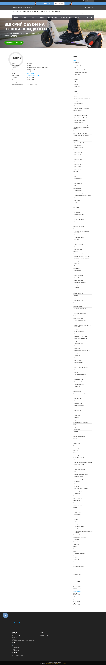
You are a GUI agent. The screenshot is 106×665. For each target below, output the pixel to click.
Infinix (75, 96)
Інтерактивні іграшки (79, 273)
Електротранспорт (77, 396)
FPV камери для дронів (79, 479)
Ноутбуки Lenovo (78, 178)
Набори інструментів (79, 345)
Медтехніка (76, 207)
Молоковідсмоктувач (79, 214)
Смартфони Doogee (78, 103)
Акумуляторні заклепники (80, 374)
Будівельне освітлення (79, 381)
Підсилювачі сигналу (79, 476)
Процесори (76, 261)
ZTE (75, 81)
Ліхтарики (75, 431)
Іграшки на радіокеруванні (80, 282)
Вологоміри (76, 541)
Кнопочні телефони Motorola (80, 117)
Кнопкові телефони (77, 110)
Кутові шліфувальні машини (80, 338)
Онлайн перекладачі (79, 237)
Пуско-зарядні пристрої (79, 357)
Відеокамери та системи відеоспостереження (78, 293)
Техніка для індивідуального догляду (82, 195)
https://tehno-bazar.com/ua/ (33, 75)
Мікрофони (76, 239)
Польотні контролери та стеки (81, 474)
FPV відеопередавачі (79, 471)
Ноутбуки (75, 171)
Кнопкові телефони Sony (79, 120)
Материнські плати (77, 505)
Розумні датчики (77, 441)
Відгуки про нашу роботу (19, 623)
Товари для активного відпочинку (81, 561)
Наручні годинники (78, 138)
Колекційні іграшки (78, 275)
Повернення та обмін (66, 17)
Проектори (75, 251)
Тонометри (76, 209)
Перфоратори (77, 328)
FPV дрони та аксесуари (78, 457)
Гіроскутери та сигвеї (79, 405)
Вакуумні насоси (78, 360)
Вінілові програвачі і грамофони (80, 422)
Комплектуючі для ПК (78, 253)
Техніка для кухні (78, 190)
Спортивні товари (77, 509)
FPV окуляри (77, 481)
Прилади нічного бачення (79, 436)
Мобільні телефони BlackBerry (81, 125)
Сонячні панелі (76, 443)
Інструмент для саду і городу (80, 336)
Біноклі (75, 507)
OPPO (75, 91)
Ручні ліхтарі (77, 434)
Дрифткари (77, 415)
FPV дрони (76, 486)
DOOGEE (76, 157)
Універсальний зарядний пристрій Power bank (81, 128)
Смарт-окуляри (76, 568)
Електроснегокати (78, 408)
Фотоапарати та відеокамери (80, 284)
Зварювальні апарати (79, 377)
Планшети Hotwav (78, 169)
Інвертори (75, 450)
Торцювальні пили (78, 343)
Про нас (74, 572)
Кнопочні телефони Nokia (80, 113)
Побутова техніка (77, 188)
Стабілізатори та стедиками (79, 521)
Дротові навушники (78, 145)
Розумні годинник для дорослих (81, 135)
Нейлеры (76, 372)
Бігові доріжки (77, 514)
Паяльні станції (76, 548)
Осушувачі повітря (78, 205)
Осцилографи (76, 429)
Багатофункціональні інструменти (82, 350)
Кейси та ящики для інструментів (81, 367)
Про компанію (17, 622)
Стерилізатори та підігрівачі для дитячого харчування (83, 532)
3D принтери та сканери (78, 105)
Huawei (76, 79)
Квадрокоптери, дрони (78, 226)
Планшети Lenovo (78, 152)
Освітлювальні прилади (78, 566)
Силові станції (77, 512)
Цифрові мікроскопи (77, 130)
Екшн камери (76, 224)
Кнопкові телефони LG (79, 122)
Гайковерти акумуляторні (80, 333)
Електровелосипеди (79, 400)
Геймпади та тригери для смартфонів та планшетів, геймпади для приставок (82, 303)
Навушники (75, 140)
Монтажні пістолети (78, 362)
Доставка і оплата (52, 17)
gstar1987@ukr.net (77, 591)
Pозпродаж (33, 17)
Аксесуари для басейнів (79, 553)
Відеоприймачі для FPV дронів (81, 488)
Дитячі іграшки (76, 268)
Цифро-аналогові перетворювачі (80, 427)
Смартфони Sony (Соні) (79, 69)
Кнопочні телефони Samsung (80, 115)
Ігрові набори (77, 277)
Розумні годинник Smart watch (80, 133)
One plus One (77, 74)
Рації (74, 315)
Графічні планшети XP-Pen (80, 308)
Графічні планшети (77, 306)
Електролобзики (78, 348)
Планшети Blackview (78, 164)
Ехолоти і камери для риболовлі (80, 393)
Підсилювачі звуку (78, 147)
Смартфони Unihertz (78, 93)
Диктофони (76, 539)
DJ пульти (75, 419)
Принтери (75, 438)
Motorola (76, 84)
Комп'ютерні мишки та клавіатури (82, 258)
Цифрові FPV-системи (79, 464)
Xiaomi (75, 77)
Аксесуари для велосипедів (79, 455)
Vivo (75, 89)
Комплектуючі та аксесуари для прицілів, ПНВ (80, 556)
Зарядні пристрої (78, 234)
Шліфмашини (77, 341)
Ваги (75, 197)
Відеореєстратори (77, 498)
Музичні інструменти (79, 246)
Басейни (75, 551)
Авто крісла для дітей (79, 526)
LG (75, 67)
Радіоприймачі (76, 500)
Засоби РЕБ (77, 493)
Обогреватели (76, 564)
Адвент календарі (78, 280)
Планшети (75, 149)
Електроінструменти (78, 318)
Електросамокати (78, 398)
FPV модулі (76, 467)
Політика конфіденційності (61, 663)
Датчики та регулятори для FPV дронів (83, 462)
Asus (75, 173)
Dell (75, 181)
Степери (76, 519)
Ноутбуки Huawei (78, 183)
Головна (16, 17)
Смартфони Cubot (78, 101)
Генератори (77, 323)
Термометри (77, 221)
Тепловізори (76, 417)
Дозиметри (76, 559)
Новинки (42, 17)
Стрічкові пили (77, 365)
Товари (24, 17)
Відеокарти (77, 263)
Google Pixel (77, 86)
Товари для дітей (77, 524)
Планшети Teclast (78, 166)
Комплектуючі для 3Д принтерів (81, 108)
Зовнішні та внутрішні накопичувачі (82, 256)
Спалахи (76, 289)
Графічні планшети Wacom (80, 313)
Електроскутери (78, 403)
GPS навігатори (76, 265)
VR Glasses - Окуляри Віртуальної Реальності (81, 232)
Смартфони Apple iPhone (79, 65)
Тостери (76, 202)
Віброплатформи (78, 517)
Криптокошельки (78, 249)
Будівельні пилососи (79, 331)
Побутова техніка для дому (80, 193)
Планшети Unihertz (78, 159)
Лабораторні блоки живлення (80, 537)
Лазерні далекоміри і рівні (80, 320)
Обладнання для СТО (79, 384)
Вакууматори (77, 200)
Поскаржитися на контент (50, 663)
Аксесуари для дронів (79, 491)
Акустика (75, 295)
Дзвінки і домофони (78, 244)
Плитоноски (76, 495)
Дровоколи (77, 386)
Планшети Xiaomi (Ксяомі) (80, 161)
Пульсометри (77, 212)
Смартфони (76, 62)
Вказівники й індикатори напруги (80, 534)
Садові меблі (76, 544)
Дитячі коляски (77, 528)
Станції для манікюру (79, 219)
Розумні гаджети (77, 228)
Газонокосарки (77, 389)
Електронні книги (77, 502)
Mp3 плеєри (77, 298)
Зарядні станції (76, 445)
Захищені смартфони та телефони (82, 98)
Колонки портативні (78, 300)
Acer (75, 176)
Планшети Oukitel (78, 154)
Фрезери (76, 353)
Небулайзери (77, 217)
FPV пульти (77, 483)
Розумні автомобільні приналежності (82, 242)
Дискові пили (77, 355)
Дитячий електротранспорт (80, 412)
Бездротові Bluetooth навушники (81, 142)
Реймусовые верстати (79, 369)
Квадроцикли (77, 410)
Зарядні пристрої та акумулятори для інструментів (82, 326)
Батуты (75, 546)
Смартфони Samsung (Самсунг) (81, 72)
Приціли (75, 452)
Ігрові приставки (77, 391)
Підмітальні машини (78, 379)
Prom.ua (59, 662)
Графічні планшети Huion (80, 311)
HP (75, 185)
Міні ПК (75, 424)
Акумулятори (76, 448)
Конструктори (77, 270)
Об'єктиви (76, 287)
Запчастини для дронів (79, 469)
